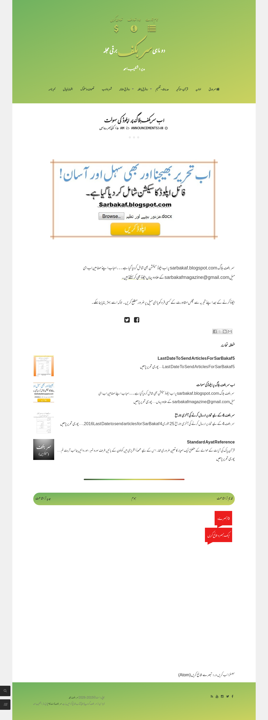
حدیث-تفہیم (162, 90)
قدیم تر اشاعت (225, 498)
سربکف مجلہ (74, 698)
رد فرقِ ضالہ (124, 90)
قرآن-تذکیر (182, 90)
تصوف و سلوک (87, 90)
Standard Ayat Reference (211, 442)
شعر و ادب (107, 90)
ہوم (133, 498)
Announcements (144, 128)
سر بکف (135, 50)
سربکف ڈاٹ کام (55, 704)
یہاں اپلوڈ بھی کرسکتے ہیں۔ (136, 278)
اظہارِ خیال (68, 90)
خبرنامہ (51, 90)
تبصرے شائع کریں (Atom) (195, 675)
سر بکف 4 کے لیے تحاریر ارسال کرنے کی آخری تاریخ (205, 415)
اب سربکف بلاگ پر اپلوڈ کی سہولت (134, 120)
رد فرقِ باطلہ (142, 90)
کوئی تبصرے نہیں (106, 128)
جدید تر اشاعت (43, 498)
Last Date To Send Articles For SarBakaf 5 (196, 358)
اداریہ (198, 90)
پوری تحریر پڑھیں (149, 367)
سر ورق (214, 90)
